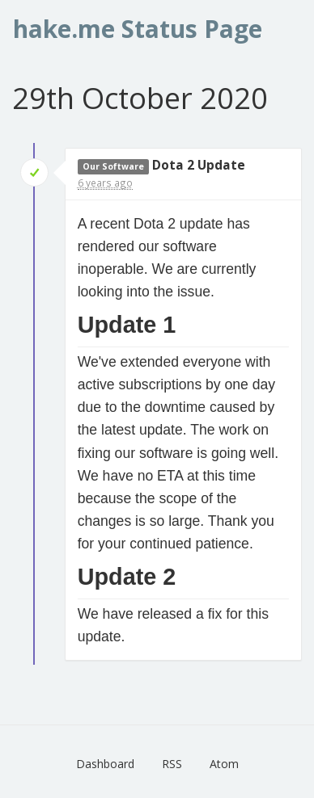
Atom (224, 763)
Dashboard (105, 763)
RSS (172, 763)
